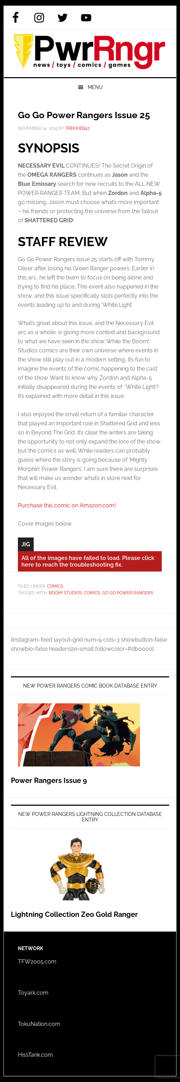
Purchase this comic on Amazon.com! (67, 505)
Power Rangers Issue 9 (49, 780)
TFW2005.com (37, 961)
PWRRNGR (90, 53)
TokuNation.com (39, 1024)
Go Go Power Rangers (127, 592)
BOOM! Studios (65, 592)
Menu (95, 87)
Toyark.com (33, 992)
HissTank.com (35, 1054)
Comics (55, 586)
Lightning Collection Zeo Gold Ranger (74, 914)
